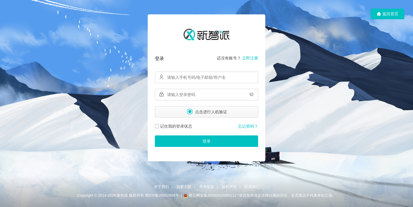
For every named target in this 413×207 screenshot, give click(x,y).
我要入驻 (183, 187)
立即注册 (250, 58)
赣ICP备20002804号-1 (163, 195)
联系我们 (251, 187)
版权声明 (229, 187)
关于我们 (161, 187)
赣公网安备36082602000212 (212, 195)
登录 (206, 141)
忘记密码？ (248, 126)
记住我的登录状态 (173, 126)
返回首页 (387, 14)
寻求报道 (206, 187)
